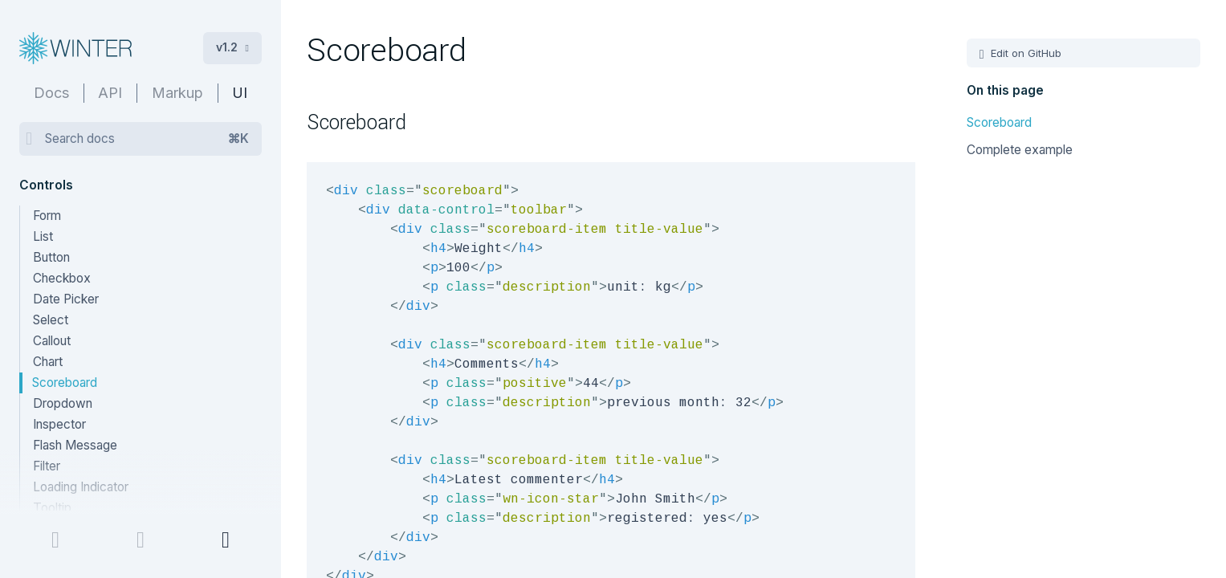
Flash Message (75, 445)
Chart (48, 361)
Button (51, 257)
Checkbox (62, 278)
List (43, 236)
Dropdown (62, 403)
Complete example (1020, 149)
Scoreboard (64, 382)
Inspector (59, 424)
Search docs (147, 138)
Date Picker (66, 299)
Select (50, 320)
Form (47, 215)
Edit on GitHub (1024, 53)
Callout (52, 340)
